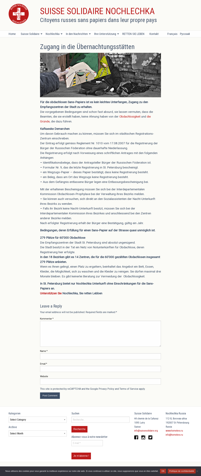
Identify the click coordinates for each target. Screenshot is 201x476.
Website (44, 376)
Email (43, 364)
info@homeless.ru (174, 434)
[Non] (197, 471)
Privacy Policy (106, 388)
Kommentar (47, 318)
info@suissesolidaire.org (146, 430)
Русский (185, 34)
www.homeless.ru (174, 430)
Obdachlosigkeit (129, 116)
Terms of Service (129, 388)
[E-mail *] (87, 443)
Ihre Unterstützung (105, 34)
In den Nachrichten (77, 34)
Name (44, 351)
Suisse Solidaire (30, 34)
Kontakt (154, 34)
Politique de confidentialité (181, 471)
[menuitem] (13, 34)
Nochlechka (53, 34)
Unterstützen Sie (51, 293)
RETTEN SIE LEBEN (133, 34)
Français (172, 34)
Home (12, 34)
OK (163, 471)
